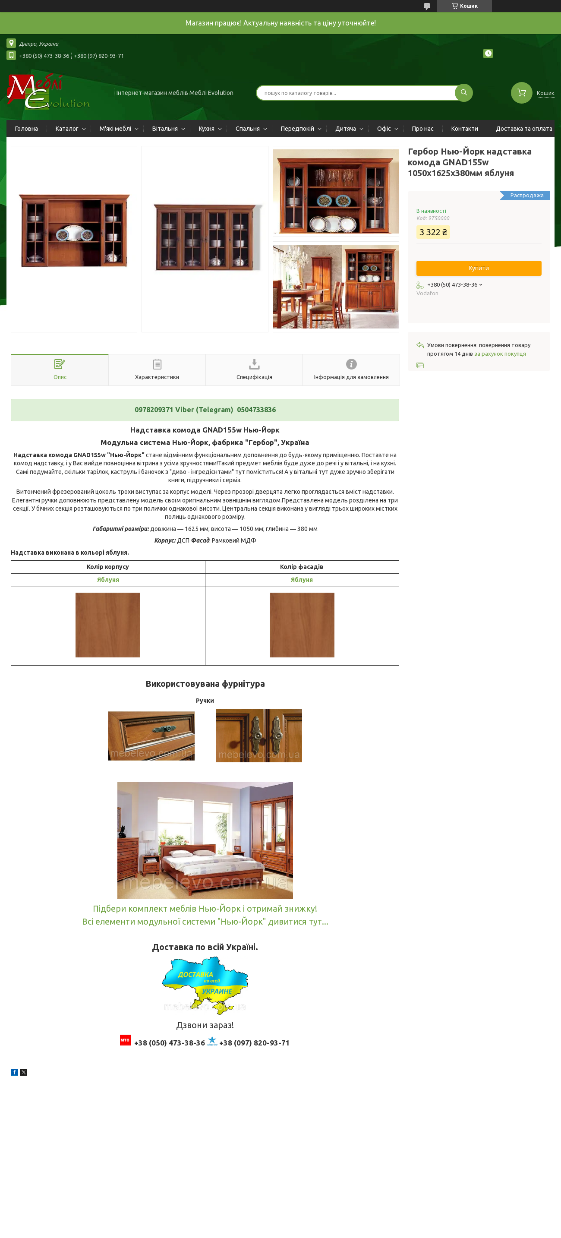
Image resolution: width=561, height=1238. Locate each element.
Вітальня (165, 129)
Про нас (423, 129)
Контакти (464, 129)
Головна (26, 129)
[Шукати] (464, 93)
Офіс (384, 129)
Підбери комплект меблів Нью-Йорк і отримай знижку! (205, 908)
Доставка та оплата (524, 129)
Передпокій (297, 129)
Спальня (248, 129)
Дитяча (345, 129)
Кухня (206, 129)
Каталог (67, 129)
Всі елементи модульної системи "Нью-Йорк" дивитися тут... (205, 921)
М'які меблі (115, 129)
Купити (479, 268)
